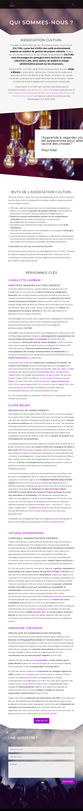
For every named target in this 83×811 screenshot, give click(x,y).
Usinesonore (42, 609)
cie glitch (50, 375)
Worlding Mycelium (46, 372)
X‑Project (56, 572)
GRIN (17, 511)
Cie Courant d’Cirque (51, 378)
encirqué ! (46, 391)
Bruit (64, 369)
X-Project (32, 301)
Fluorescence (14, 391)
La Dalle (70, 369)
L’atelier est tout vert (35, 612)
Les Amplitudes (57, 352)
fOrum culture (42, 90)
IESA (23, 308)
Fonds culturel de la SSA (54, 522)
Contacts (41, 721)
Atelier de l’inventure (52, 596)
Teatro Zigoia (25, 384)
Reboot (11, 381)
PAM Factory (47, 396)
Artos (28, 90)
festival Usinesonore (17, 358)
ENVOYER (68, 782)
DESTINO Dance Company (30, 450)
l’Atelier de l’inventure (34, 375)
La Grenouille (41, 339)
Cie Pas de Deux (42, 381)
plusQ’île (52, 342)
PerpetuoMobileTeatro (60, 381)
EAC (34, 308)
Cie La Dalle (58, 593)
